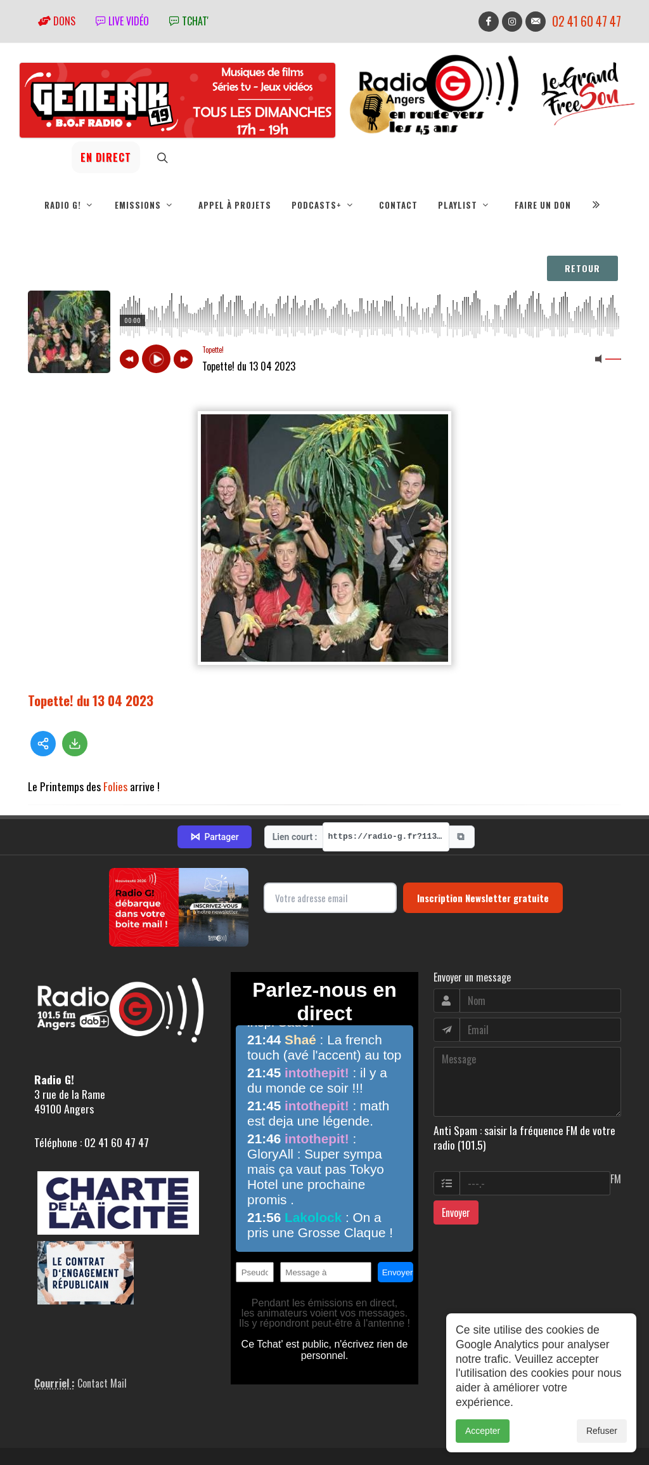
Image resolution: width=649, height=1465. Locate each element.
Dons (56, 21)
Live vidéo (122, 21)
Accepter (482, 1431)
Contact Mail (102, 1355)
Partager (214, 809)
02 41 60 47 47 (586, 21)
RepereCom (99, 1454)
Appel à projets (234, 205)
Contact (398, 205)
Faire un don (543, 205)
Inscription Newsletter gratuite (483, 870)
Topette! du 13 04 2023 (90, 700)
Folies (115, 786)
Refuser (601, 1431)
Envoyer (456, 1184)
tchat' (189, 21)
